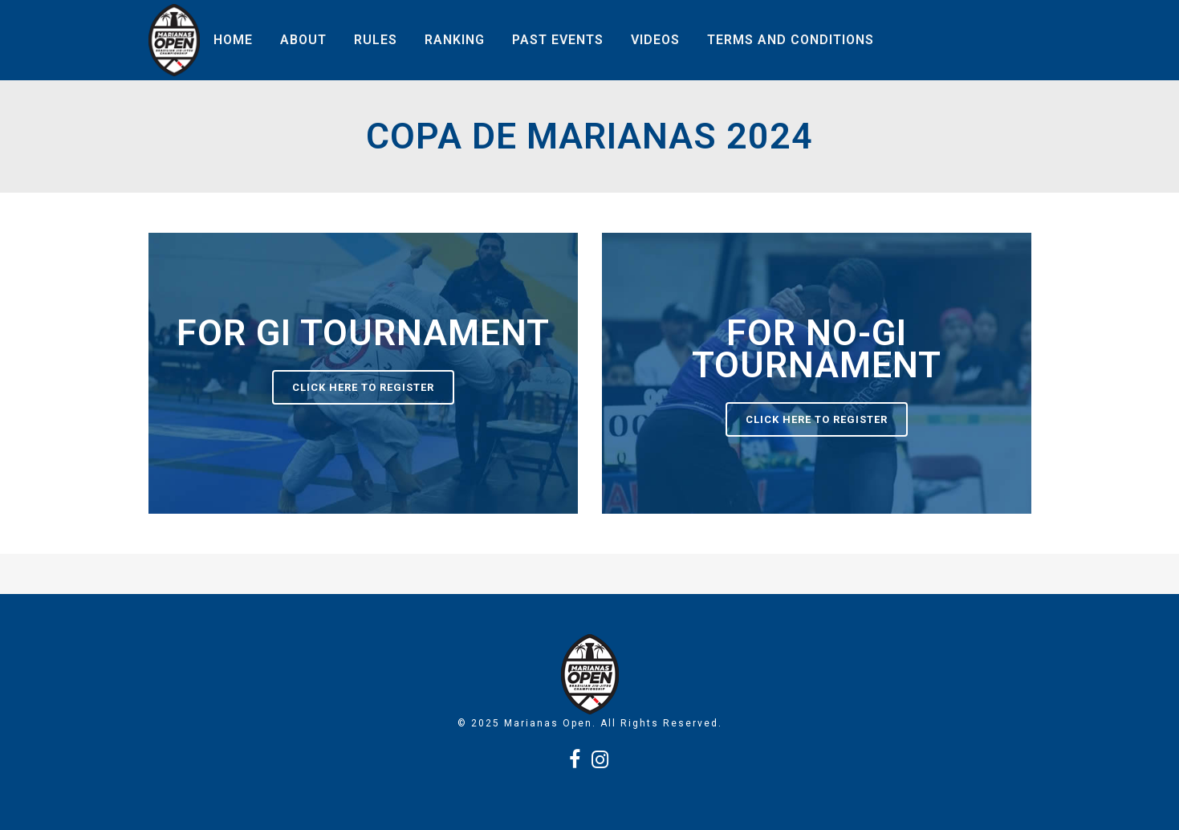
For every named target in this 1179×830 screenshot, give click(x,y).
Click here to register (363, 387)
